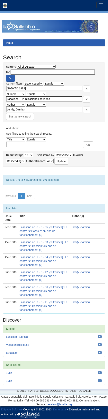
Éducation (12, 352)
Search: (11, 66)
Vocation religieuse (17, 344)
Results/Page (14, 155)
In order (78, 155)
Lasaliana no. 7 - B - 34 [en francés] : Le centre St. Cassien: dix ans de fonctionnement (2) (44, 261)
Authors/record (35, 161)
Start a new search (20, 116)
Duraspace (60, 409)
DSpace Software (11, 409)
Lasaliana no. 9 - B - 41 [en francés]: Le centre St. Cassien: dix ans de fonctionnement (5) (44, 306)
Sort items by (45, 155)
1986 (9, 372)
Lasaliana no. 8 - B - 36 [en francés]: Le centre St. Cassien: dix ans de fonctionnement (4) (44, 291)
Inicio (9, 42)
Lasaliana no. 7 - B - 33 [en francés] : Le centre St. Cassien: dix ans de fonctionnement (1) (44, 246)
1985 (9, 380)
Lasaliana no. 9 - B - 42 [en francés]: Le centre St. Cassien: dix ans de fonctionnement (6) (44, 276)
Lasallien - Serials (17, 336)
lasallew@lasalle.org (59, 404)
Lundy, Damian (81, 227)
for (8, 72)
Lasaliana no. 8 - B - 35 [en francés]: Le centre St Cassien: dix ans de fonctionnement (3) (44, 231)
